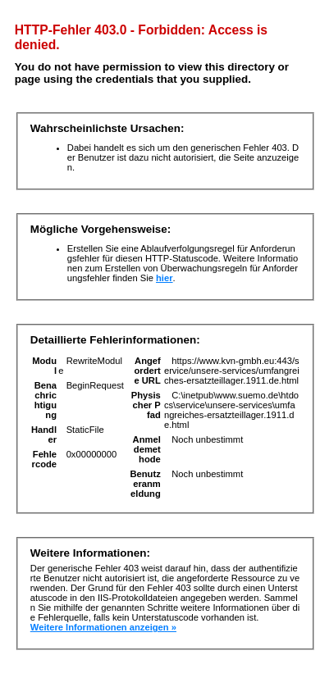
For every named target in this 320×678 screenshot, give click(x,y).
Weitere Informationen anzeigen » (103, 627)
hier (164, 278)
